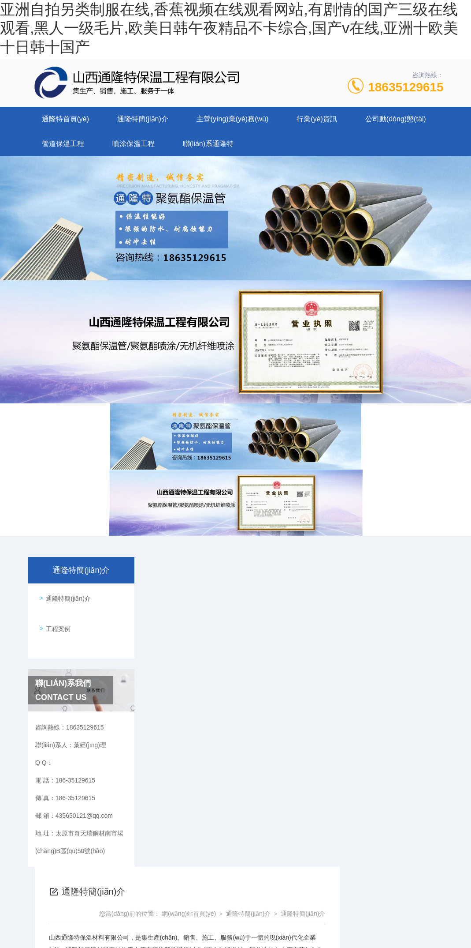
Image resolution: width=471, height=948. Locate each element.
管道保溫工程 (63, 143)
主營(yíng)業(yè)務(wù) (233, 119)
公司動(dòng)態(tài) (395, 119)
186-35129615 (162, 905)
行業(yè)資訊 (317, 119)
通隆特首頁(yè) (65, 119)
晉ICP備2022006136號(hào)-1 (308, 919)
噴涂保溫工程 (133, 143)
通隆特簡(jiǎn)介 (142, 119)
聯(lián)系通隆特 (208, 143)
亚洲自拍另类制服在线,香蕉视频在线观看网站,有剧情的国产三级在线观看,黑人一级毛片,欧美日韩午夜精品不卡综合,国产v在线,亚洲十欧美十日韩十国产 (228, 27)
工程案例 (56, 620)
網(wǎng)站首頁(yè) (293, 603)
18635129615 (405, 87)
